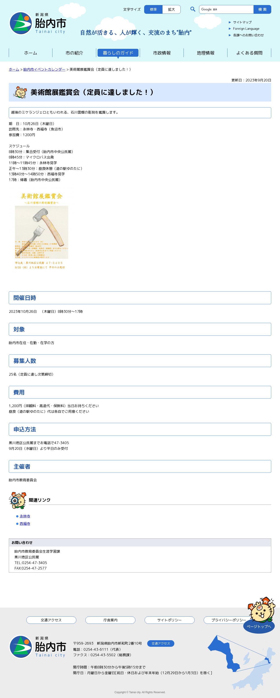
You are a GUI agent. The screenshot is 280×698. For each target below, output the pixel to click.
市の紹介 (74, 53)
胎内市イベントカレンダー (44, 69)
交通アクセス (51, 620)
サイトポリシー (169, 620)
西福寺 (25, 523)
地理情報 (205, 53)
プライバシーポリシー (228, 620)
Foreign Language (246, 28)
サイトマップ (242, 22)
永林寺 (25, 516)
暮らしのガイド (118, 53)
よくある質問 (249, 53)
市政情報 (162, 53)
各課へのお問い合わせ (248, 35)
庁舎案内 (110, 620)
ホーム (30, 53)
